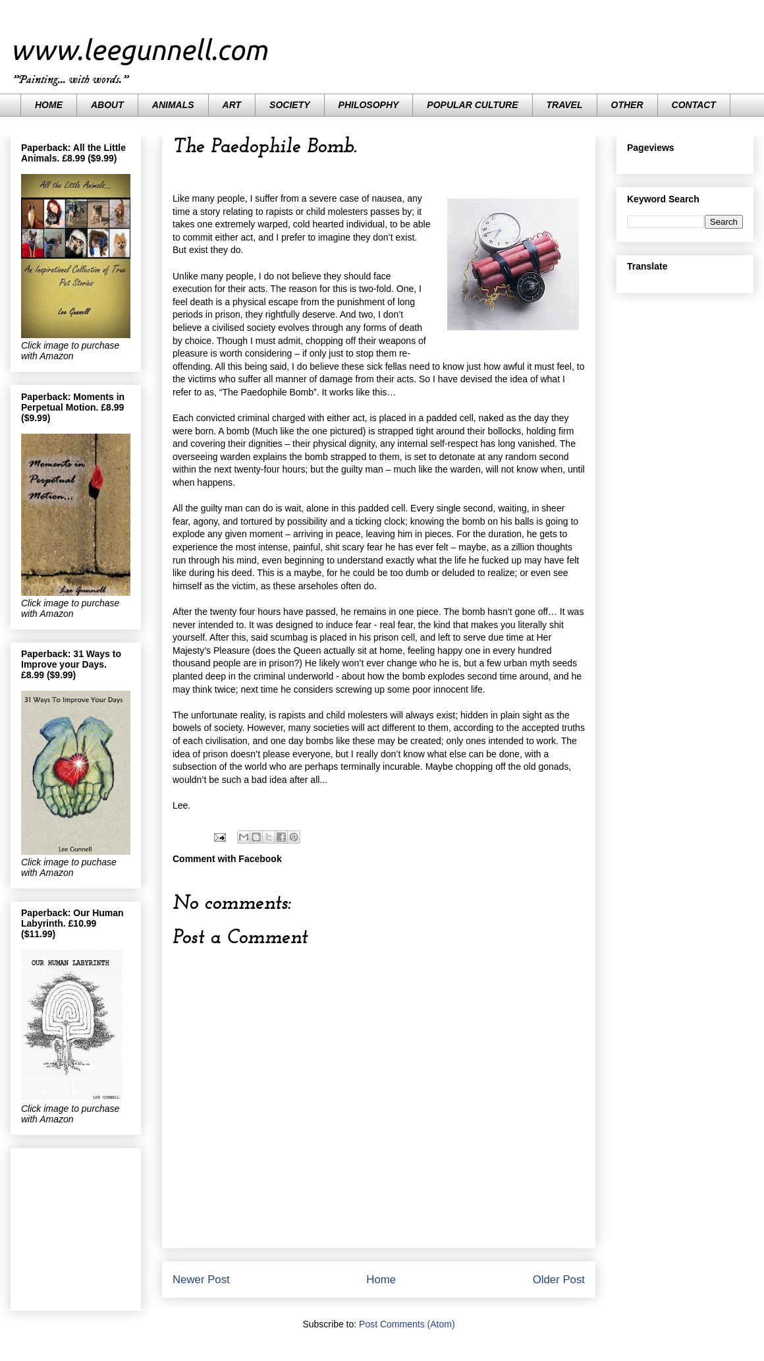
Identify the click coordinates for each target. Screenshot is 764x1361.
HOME (49, 105)
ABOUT (107, 105)
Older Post (559, 1279)
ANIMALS (173, 105)
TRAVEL (565, 105)
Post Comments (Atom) (406, 1324)
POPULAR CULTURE (472, 105)
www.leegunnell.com (139, 49)
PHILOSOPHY (369, 105)
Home (381, 1279)
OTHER (627, 105)
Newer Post (201, 1279)
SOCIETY (289, 105)
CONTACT (694, 105)
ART (232, 105)
